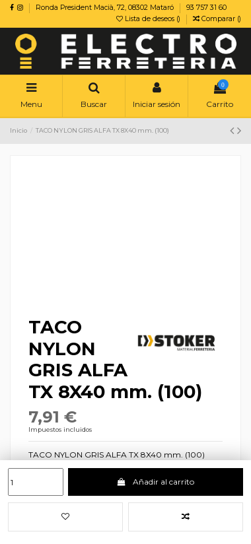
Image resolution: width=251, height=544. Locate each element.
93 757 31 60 (206, 7)
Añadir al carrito (155, 482)
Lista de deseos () (149, 19)
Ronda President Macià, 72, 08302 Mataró (106, 7)
